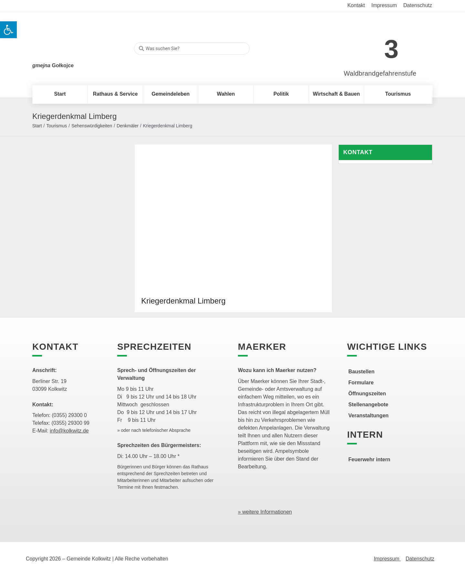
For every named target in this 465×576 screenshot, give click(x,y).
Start (37, 125)
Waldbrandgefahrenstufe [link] (380, 73)
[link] (370, 45)
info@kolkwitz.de (69, 430)
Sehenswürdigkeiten (91, 125)
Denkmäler (128, 125)
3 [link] (391, 49)
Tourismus (56, 125)
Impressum (387, 558)
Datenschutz (420, 558)
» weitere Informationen (265, 512)
